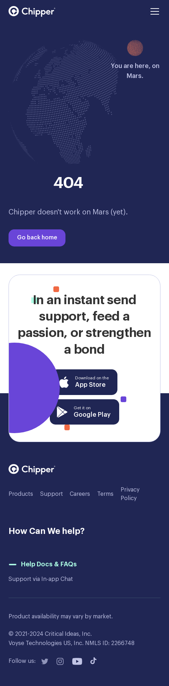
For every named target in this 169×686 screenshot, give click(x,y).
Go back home (37, 237)
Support (51, 494)
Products (21, 494)
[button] (153, 11)
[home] (32, 11)
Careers (80, 494)
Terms (105, 494)
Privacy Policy (130, 494)
